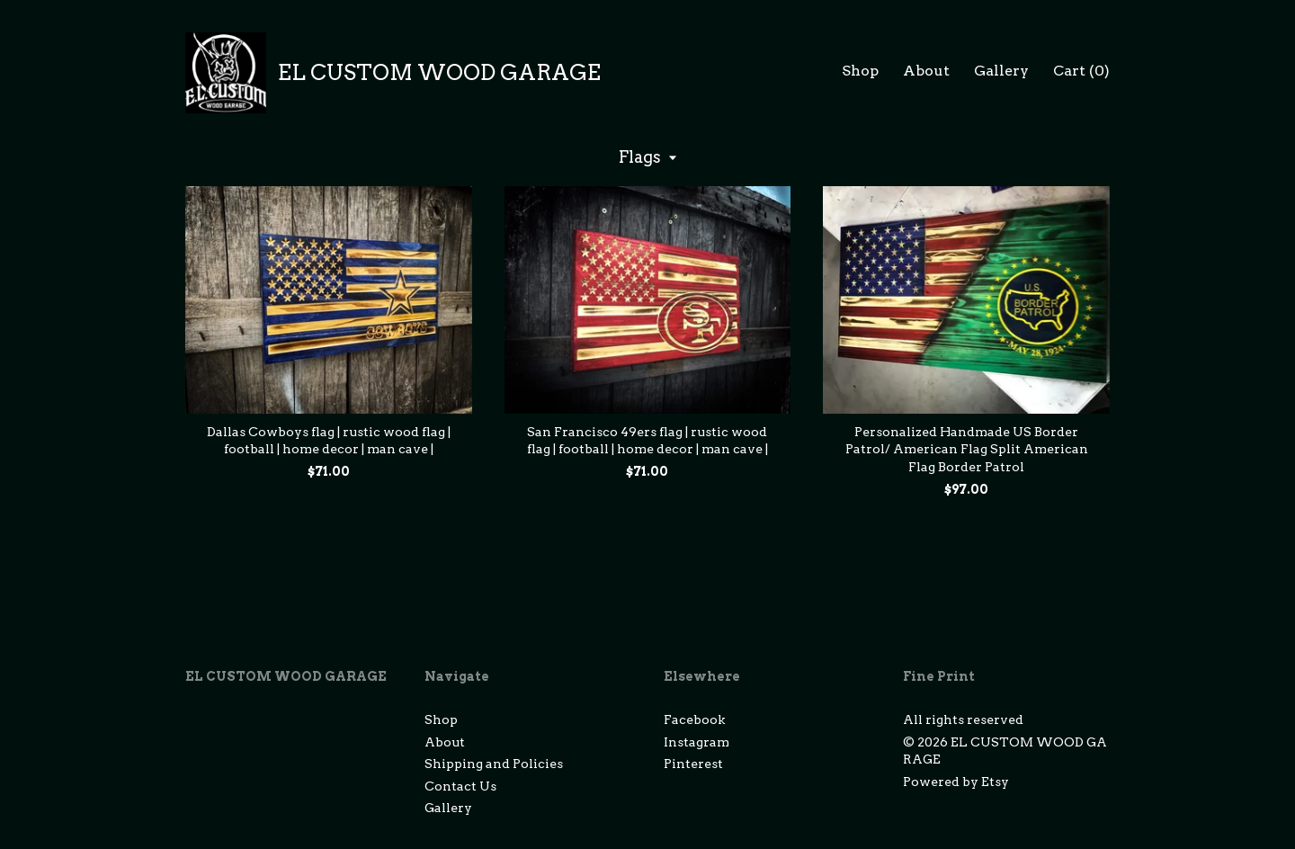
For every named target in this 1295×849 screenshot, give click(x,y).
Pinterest (693, 763)
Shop (860, 70)
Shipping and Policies (493, 763)
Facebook (694, 719)
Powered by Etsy (956, 781)
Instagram (696, 742)
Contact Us (460, 786)
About (926, 70)
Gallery (1001, 70)
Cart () (1081, 70)
